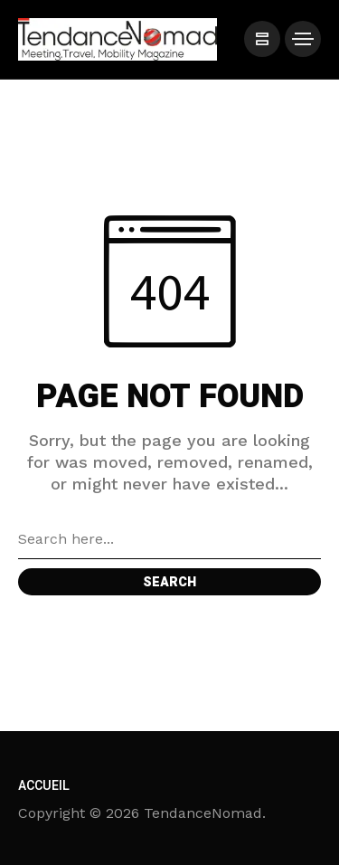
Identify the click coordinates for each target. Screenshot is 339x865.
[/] (262, 39)
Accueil (44, 785)
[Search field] (169, 539)
